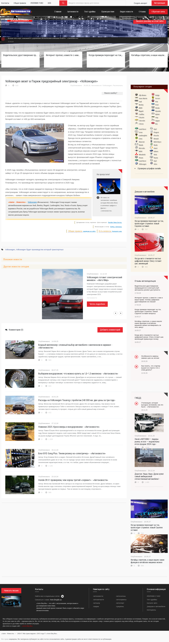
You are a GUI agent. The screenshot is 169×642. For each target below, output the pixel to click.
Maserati (141, 142)
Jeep (156, 117)
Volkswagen (107, 85)
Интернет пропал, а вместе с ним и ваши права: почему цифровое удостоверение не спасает (63, 55)
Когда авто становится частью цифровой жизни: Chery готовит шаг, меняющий (148, 261)
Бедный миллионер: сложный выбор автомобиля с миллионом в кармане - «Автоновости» (75, 346)
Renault (156, 139)
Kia (156, 124)
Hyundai (158, 111)
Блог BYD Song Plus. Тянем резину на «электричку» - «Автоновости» (72, 453)
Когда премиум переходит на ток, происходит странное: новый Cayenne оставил (149, 223)
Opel (155, 129)
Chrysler (141, 117)
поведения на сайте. (89, 231)
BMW (140, 108)
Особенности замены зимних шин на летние (150, 357)
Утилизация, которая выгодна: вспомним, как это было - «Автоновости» (152, 405)
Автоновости (96, 85)
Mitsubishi (142, 154)
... (2, 630)
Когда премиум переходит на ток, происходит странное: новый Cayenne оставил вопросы (106, 55)
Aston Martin (143, 98)
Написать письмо (11, 590)
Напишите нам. (117, 231)
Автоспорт (120, 603)
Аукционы (120, 606)
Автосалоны (121, 596)
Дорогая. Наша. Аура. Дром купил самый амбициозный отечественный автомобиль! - (149, 476)
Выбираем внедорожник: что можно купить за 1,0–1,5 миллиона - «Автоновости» (78, 373)
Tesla (155, 154)
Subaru (156, 151)
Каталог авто (152, 603)
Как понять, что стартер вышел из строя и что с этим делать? (150, 368)
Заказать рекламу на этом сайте (150, 21)
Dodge (157, 95)
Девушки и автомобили (156, 606)
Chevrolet (142, 121)
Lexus (140, 132)
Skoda (155, 145)
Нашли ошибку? (110, 93)
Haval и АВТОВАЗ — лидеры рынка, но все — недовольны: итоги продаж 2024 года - (147, 441)
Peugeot (156, 132)
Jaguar (157, 121)
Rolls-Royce (157, 142)
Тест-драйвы (152, 600)
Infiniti (157, 114)
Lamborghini (143, 135)
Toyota (156, 158)
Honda (157, 108)
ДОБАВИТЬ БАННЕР (19, 20)
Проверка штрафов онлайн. (149, 168)
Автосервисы (121, 600)
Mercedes (142, 148)
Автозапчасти (98, 600)
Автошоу (96, 603)
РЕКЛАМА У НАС (153, 596)
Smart (155, 148)
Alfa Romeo (142, 95)
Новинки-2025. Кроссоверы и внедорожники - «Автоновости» (69, 426)
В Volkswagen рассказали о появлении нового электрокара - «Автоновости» (103, 280)
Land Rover (142, 129)
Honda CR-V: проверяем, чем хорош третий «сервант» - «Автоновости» (73, 480)
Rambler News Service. (115, 222)
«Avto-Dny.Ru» (27, 626)
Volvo (155, 164)
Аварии (96, 606)
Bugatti (141, 111)
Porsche (156, 135)
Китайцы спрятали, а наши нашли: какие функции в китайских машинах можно (147, 561)
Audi (140, 101)
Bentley (141, 105)
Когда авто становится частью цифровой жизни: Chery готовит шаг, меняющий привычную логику (149, 337)
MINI (140, 151)
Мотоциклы (151, 610)
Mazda (141, 145)
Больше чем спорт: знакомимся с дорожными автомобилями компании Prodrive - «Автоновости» (43, 38)
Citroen (141, 124)
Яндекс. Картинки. (116, 227)
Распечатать (118, 85)
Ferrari (157, 98)
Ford (156, 105)
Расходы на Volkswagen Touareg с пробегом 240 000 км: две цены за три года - (77, 400)
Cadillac (141, 114)
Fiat (156, 101)
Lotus (140, 139)
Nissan (141, 158)
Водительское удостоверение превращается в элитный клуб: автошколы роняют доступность (20, 55)
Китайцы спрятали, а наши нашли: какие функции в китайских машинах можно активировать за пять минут (148, 55)
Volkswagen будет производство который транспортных (39, 250)
